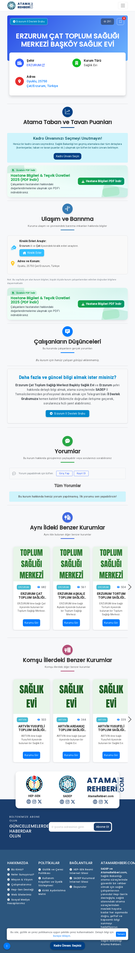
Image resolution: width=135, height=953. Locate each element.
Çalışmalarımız (19, 884)
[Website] (29, 801)
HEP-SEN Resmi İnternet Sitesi (81, 871)
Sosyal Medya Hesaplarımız (18, 901)
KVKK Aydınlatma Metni (51, 892)
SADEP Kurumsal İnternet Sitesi (82, 880)
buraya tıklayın (61, 935)
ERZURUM (36, 65)
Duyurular (78, 887)
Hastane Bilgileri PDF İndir (102, 181)
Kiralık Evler (32, 252)
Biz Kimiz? (15, 869)
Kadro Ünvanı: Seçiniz (67, 945)
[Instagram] (34, 801)
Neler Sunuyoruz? (20, 874)
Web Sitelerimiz (19, 894)
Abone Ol (102, 827)
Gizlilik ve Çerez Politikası (50, 871)
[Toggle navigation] (123, 5)
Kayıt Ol (81, 473)
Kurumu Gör (31, 622)
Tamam (121, 934)
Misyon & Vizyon (20, 879)
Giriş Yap (64, 473)
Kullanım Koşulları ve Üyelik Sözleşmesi (50, 881)
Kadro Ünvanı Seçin (67, 156)
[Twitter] (40, 801)
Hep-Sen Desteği (20, 889)
